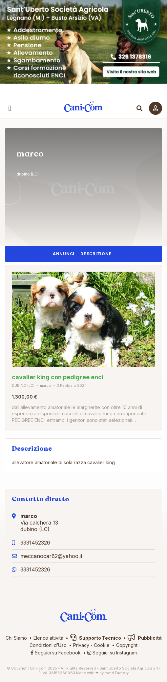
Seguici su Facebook (56, 652)
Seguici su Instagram (112, 652)
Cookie (102, 645)
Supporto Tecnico (95, 638)
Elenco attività (48, 638)
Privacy (81, 645)
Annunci (63, 253)
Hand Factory (117, 673)
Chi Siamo (16, 638)
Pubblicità (145, 638)
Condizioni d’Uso (48, 645)
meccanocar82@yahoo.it (51, 556)
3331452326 (35, 542)
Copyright (126, 645)
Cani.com (83, 107)
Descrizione (96, 253)
